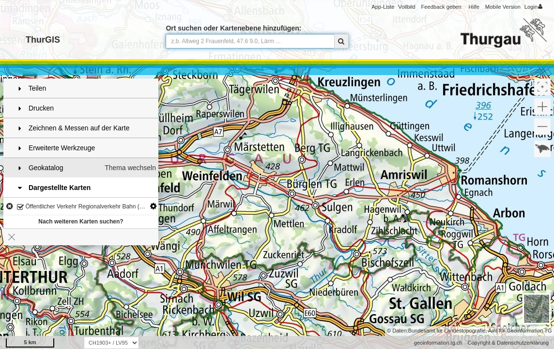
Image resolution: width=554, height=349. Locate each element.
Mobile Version (503, 7)
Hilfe (474, 7)
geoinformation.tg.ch (438, 343)
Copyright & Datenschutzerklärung (508, 343)
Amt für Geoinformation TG (520, 330)
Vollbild (406, 7)
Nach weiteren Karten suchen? (80, 221)
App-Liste (382, 7)
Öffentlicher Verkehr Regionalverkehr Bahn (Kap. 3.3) (87, 207)
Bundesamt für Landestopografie (447, 330)
